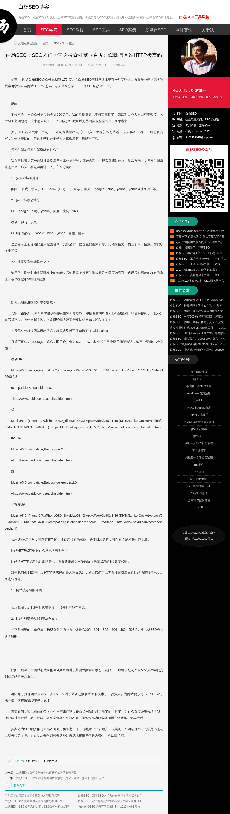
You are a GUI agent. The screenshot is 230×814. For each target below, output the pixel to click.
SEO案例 (127, 30)
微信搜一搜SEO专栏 (198, 386)
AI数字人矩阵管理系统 (199, 443)
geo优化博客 (199, 429)
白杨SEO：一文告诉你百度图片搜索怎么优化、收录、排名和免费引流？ (60, 778)
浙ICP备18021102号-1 (199, 538)
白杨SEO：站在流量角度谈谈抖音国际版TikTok (34, 801)
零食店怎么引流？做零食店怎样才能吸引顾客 (32, 795)
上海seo (199, 471)
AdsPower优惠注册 (199, 393)
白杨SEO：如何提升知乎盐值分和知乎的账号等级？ (47, 772)
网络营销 (184, 30)
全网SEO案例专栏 (199, 500)
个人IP (199, 507)
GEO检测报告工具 (199, 486)
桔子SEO (198, 379)
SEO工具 (101, 30)
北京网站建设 (199, 372)
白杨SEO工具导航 (194, 17)
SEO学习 (49, 30)
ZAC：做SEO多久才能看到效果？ (197, 269)
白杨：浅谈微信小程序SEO (193, 247)
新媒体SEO (156, 30)
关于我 (207, 30)
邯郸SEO (198, 436)
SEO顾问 (198, 464)
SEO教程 (75, 30)
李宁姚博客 (199, 450)
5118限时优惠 (199, 479)
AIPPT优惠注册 (199, 414)
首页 (27, 30)
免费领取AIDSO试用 (198, 407)
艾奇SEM (199, 400)
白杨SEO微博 (198, 493)
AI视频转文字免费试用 (199, 457)
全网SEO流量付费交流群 (199, 422)
